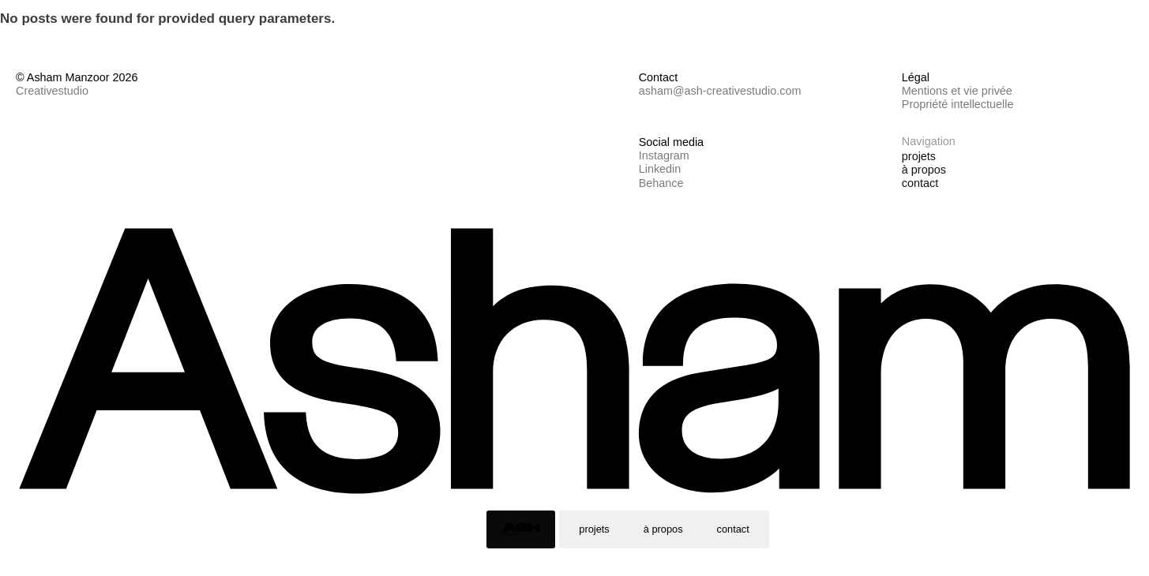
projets (594, 529)
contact (733, 529)
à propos (663, 529)
